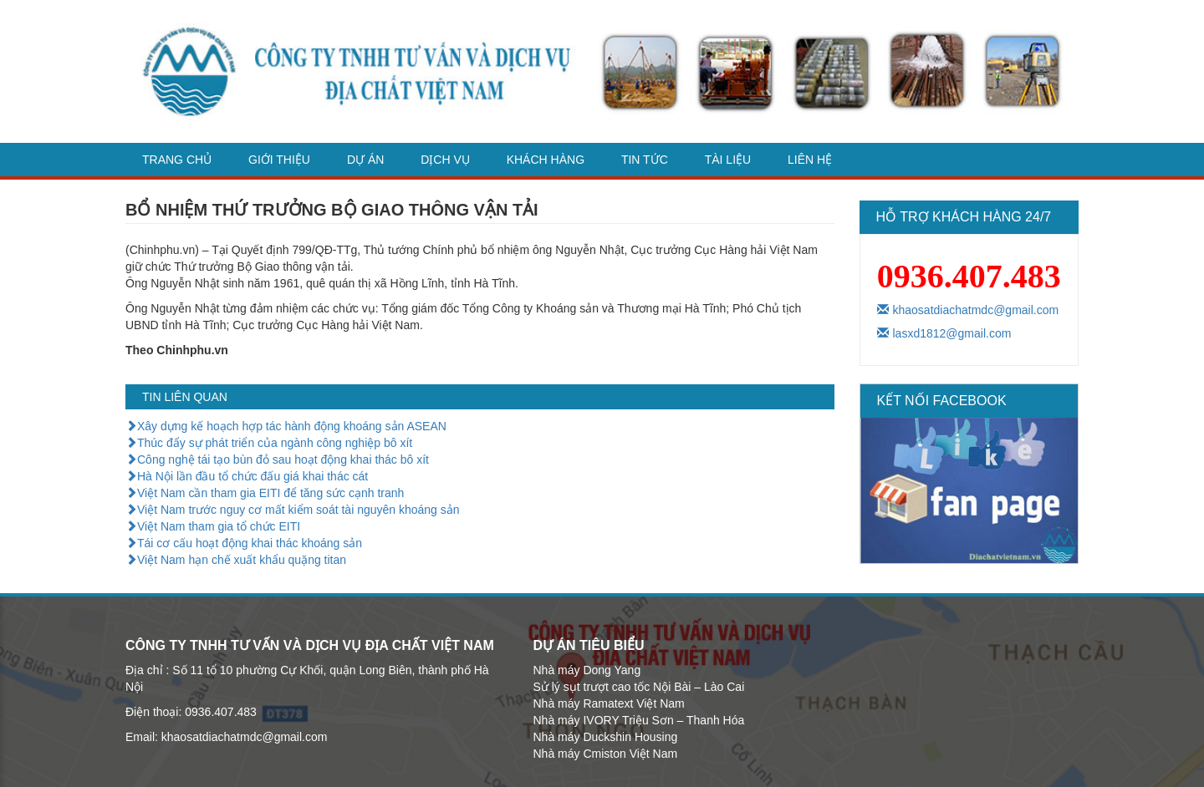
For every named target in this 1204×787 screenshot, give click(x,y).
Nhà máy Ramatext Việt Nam (609, 703)
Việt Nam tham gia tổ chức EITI (212, 526)
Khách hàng (545, 159)
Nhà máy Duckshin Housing (605, 737)
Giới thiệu (279, 159)
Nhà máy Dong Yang (587, 670)
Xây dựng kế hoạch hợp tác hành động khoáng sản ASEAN (285, 426)
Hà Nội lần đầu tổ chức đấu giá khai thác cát (246, 476)
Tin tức (644, 159)
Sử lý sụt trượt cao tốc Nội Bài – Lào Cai (639, 686)
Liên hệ (810, 159)
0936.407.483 (969, 276)
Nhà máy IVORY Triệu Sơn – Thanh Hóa (639, 720)
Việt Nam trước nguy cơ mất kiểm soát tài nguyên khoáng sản (292, 509)
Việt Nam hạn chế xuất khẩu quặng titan (235, 559)
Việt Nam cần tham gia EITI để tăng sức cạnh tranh (264, 493)
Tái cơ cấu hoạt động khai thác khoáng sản (243, 543)
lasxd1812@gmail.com (944, 333)
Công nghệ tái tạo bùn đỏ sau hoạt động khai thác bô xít (277, 459)
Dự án (365, 159)
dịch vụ (445, 159)
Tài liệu (728, 159)
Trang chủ (177, 159)
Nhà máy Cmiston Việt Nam (605, 753)
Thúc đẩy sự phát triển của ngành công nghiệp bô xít (268, 442)
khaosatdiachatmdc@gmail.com (968, 310)
